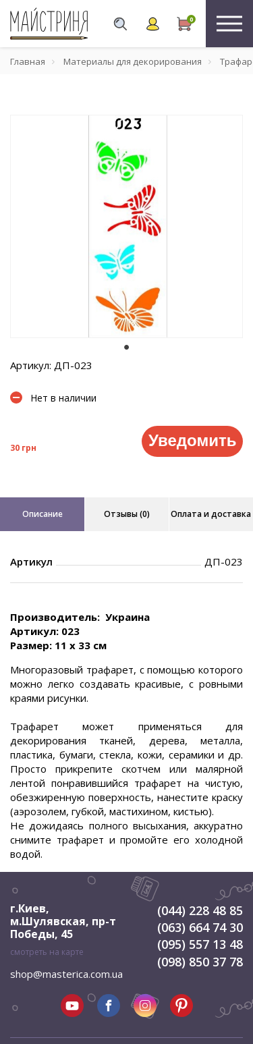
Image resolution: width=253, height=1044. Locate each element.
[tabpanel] (126, 226)
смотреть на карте (47, 952)
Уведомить (192, 440)
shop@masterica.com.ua (66, 974)
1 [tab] (127, 347)
